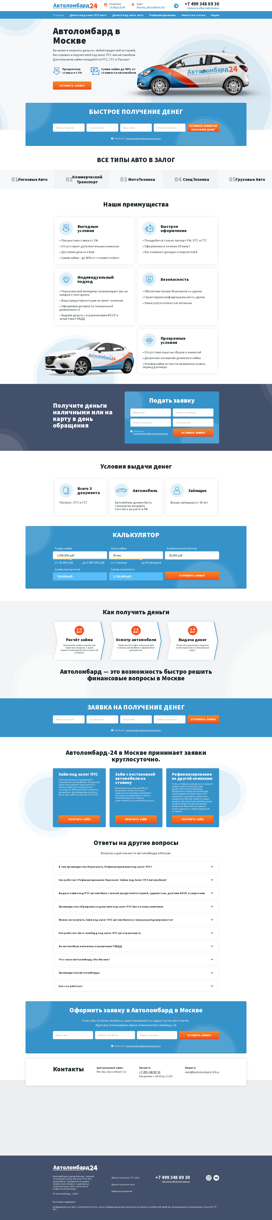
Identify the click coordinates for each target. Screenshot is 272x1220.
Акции (215, 15)
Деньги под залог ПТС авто (88, 15)
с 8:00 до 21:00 (117, 7)
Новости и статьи (193, 15)
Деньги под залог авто (128, 15)
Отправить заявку (192, 575)
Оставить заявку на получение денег (203, 127)
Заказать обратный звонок (203, 7)
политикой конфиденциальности (143, 138)
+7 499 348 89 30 (202, 4)
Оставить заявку (72, 85)
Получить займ (79, 819)
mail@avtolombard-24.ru (202, 1072)
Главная (58, 15)
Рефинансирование (162, 15)
